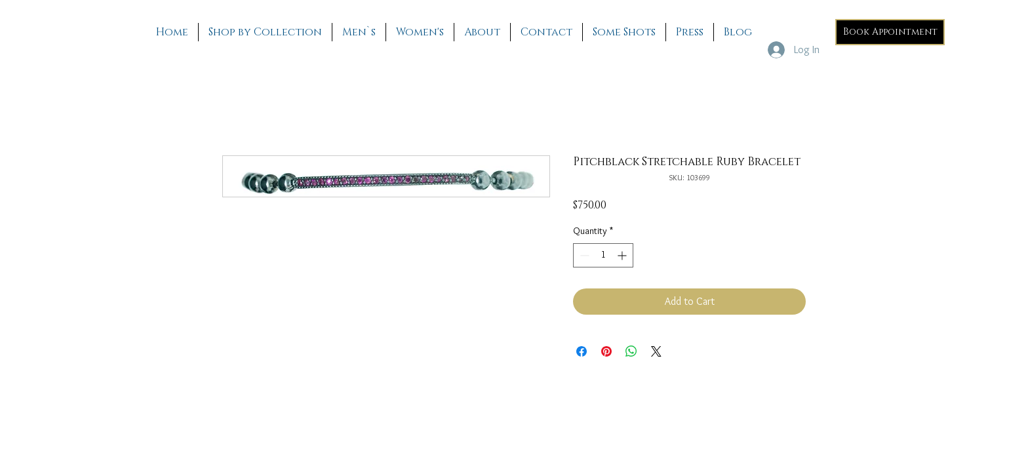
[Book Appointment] (890, 32)
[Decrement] (583, 255)
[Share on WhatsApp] (631, 351)
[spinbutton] (603, 255)
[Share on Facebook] (581, 351)
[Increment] (623, 255)
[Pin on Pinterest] (606, 351)
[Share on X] (656, 351)
